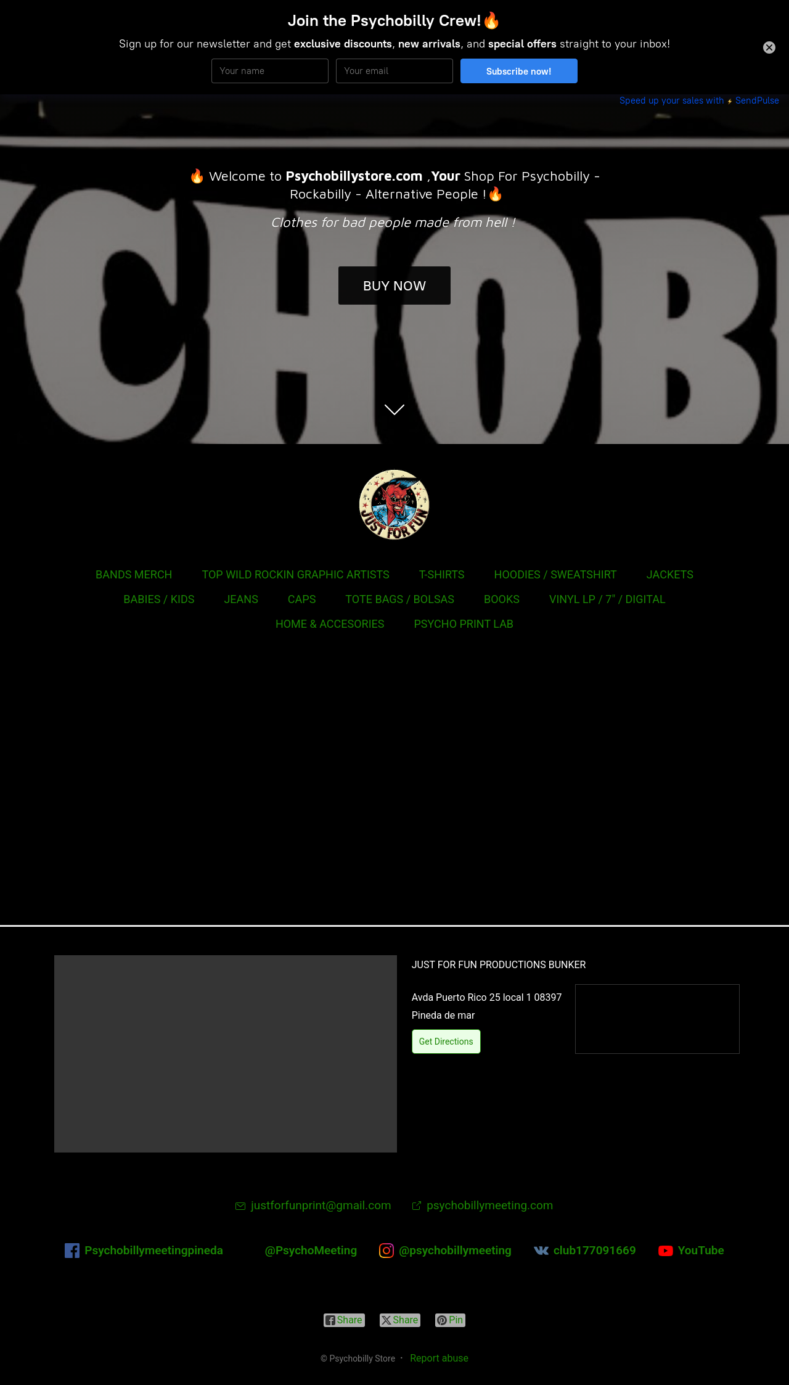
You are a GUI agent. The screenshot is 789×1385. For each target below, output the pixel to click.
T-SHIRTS (442, 574)
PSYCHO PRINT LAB (463, 623)
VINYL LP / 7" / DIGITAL (607, 599)
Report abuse (439, 1358)
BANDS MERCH (134, 574)
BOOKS (502, 599)
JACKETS (670, 574)
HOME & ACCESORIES (330, 623)
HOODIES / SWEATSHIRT (555, 574)
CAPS (302, 599)
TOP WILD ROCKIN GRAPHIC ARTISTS (295, 574)
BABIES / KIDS (158, 599)
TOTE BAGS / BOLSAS (399, 599)
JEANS (241, 599)
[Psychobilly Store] (394, 504)
